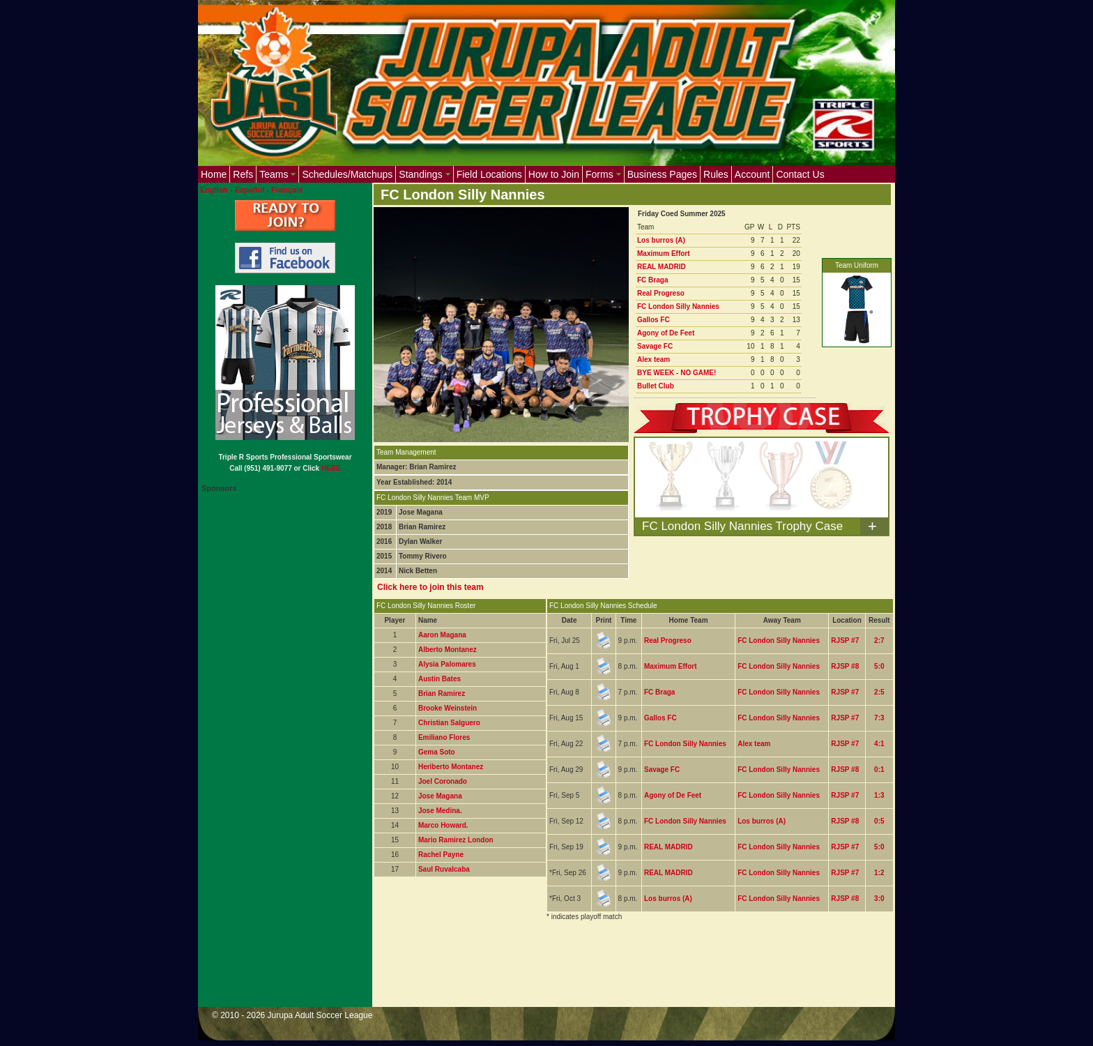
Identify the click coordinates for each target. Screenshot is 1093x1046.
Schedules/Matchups (347, 174)
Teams (277, 174)
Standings (424, 174)
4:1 (879, 744)
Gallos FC (653, 320)
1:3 (879, 795)
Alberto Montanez (447, 649)
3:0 (879, 898)
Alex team (653, 359)
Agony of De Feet (665, 333)
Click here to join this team (430, 587)
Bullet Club (655, 386)
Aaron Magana (442, 635)
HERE (331, 468)
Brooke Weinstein (447, 708)
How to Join (553, 174)
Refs (243, 174)
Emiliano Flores (444, 737)
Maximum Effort (663, 253)
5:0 (879, 666)
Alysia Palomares (447, 664)
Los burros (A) (661, 240)
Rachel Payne (441, 854)
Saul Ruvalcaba (444, 869)
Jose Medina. (440, 810)
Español (250, 189)
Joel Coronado (442, 781)
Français (287, 189)
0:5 (879, 821)
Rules (715, 174)
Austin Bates (439, 679)
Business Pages (662, 174)
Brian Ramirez (441, 693)
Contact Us (800, 174)
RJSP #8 (845, 666)
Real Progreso (661, 293)
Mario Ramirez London (456, 840)
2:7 (879, 640)
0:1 (879, 769)
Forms (603, 174)
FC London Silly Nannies (678, 306)
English (214, 189)
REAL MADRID (661, 267)
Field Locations (489, 174)
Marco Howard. (443, 825)
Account (752, 174)
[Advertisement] (627, 972)
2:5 (879, 692)
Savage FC (655, 346)
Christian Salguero (449, 723)
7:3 (879, 718)
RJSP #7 (845, 640)
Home (214, 174)
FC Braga (652, 280)
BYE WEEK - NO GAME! (676, 373)
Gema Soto (436, 752)
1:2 (879, 873)
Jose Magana (440, 796)
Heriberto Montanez (450, 767)
